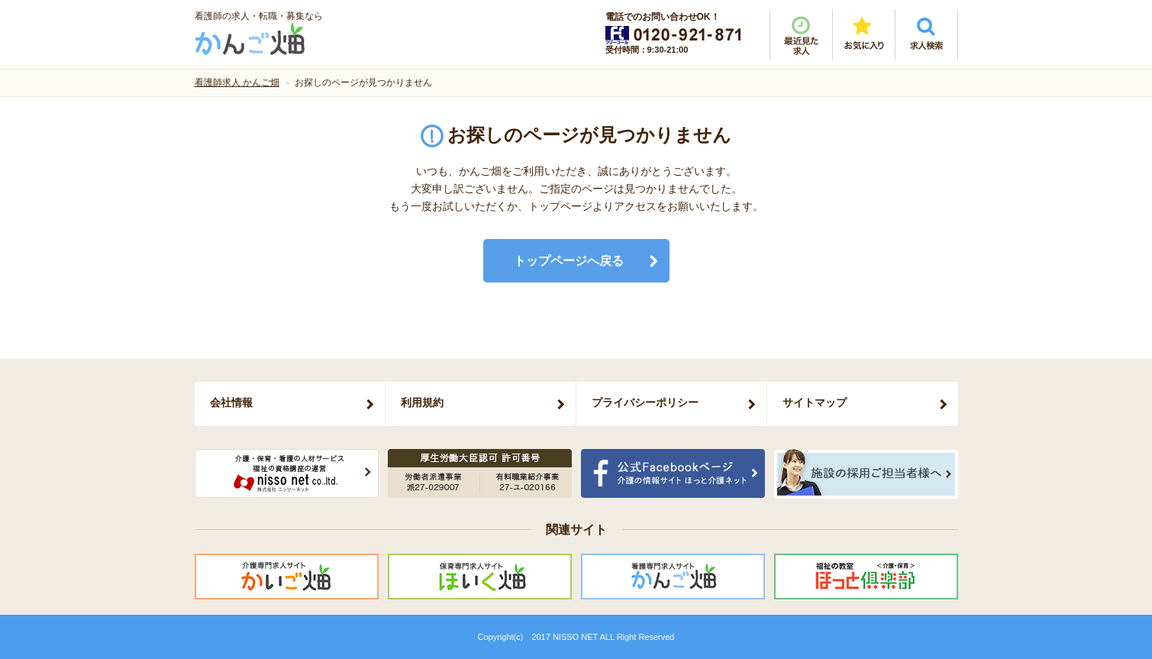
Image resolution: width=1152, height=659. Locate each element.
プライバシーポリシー (645, 402)
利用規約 (422, 402)
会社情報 (231, 402)
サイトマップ (815, 402)
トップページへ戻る (569, 260)
